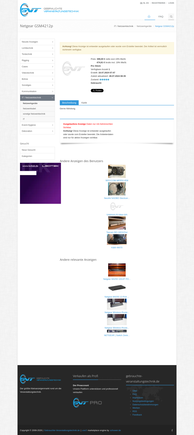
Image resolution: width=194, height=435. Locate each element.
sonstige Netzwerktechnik (34, 114)
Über (135, 391)
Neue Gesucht (28, 150)
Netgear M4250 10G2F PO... (116, 279)
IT (24, 119)
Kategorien (27, 156)
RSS (135, 411)
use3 (84, 430)
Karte (84, 102)
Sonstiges (26, 85)
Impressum (138, 397)
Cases (25, 66)
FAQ (160, 16)
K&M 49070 (116, 247)
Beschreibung (69, 102)
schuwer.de (115, 430)
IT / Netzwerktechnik (31, 97)
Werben (136, 408)
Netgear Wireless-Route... (117, 312)
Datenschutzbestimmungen (145, 404)
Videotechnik (28, 73)
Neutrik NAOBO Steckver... (117, 198)
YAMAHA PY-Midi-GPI (116, 214)
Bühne (25, 79)
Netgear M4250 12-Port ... (117, 297)
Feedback (137, 415)
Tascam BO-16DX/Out (116, 232)
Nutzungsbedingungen (143, 401)
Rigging (25, 60)
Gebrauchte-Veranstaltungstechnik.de (62, 430)
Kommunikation (29, 91)
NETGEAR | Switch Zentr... (117, 335)
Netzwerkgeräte (144, 26)
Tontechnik (27, 54)
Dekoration (27, 131)
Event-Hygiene (29, 125)
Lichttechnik (27, 48)
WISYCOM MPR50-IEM (117, 180)
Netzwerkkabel (29, 108)
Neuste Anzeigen (30, 42)
